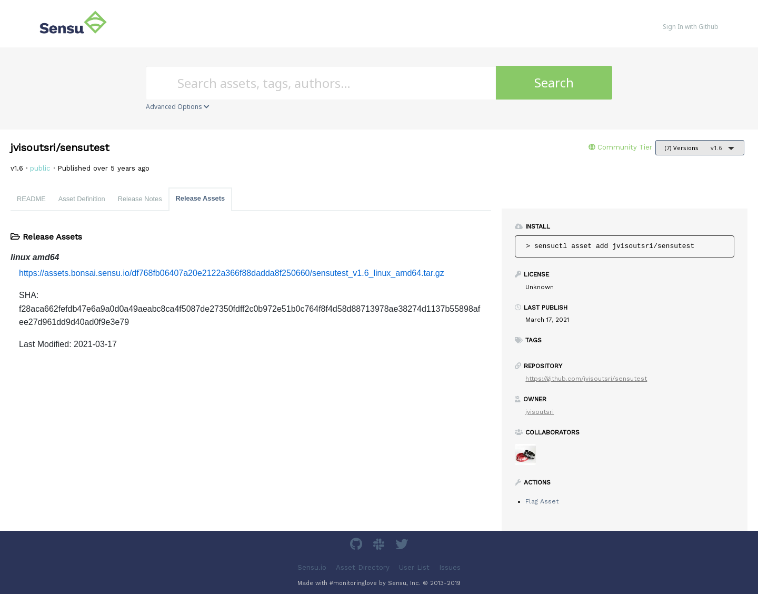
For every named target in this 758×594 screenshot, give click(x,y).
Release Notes (140, 199)
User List (414, 567)
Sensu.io (311, 567)
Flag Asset (541, 501)
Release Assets (200, 198)
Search (554, 82)
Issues (450, 567)
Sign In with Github (691, 26)
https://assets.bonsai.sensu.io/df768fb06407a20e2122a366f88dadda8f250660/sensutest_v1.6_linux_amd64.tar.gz (231, 273)
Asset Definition (81, 199)
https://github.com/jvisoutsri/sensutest (586, 378)
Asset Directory (363, 567)
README (31, 199)
